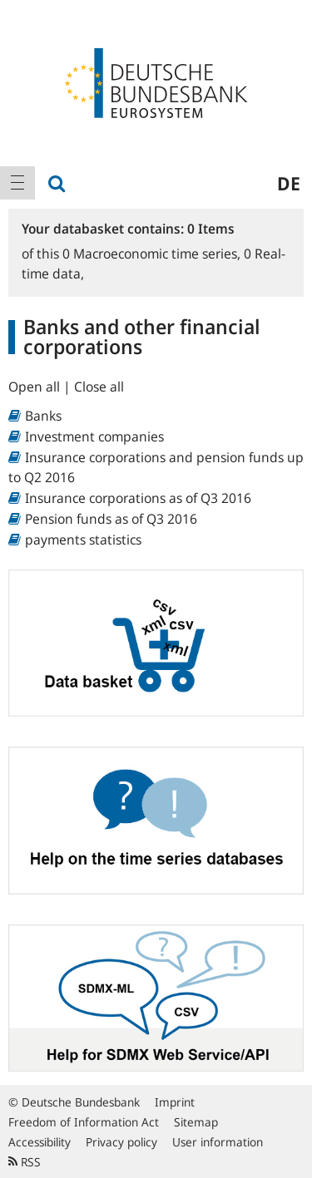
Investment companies (94, 436)
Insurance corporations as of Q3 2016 (138, 498)
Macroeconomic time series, (153, 253)
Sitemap (196, 1122)
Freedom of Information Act (83, 1122)
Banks (43, 416)
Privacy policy (121, 1142)
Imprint (175, 1102)
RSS (24, 1162)
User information (217, 1142)
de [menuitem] (288, 182)
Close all (99, 386)
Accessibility (39, 1142)
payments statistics (83, 539)
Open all (35, 386)
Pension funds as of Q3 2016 (111, 519)
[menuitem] (17, 183)
